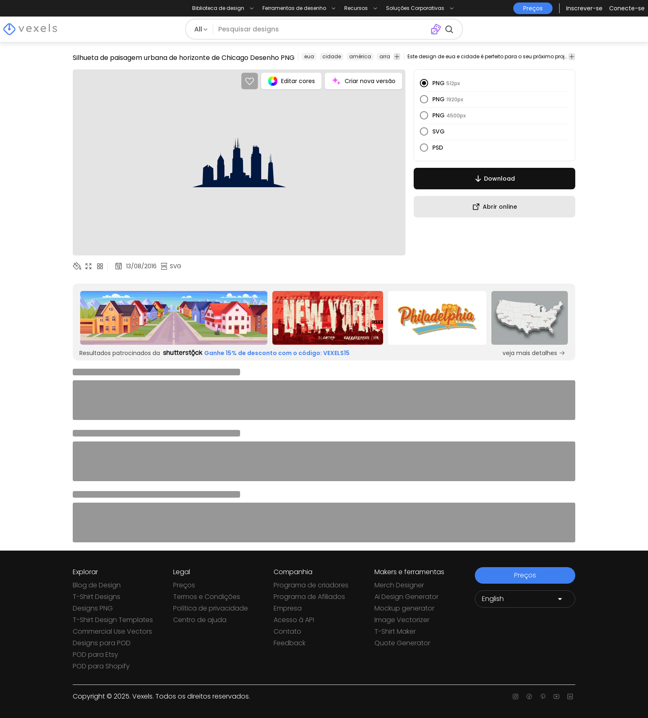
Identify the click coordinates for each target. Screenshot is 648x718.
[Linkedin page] (570, 696)
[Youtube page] (556, 696)
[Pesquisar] (321, 29)
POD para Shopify (101, 666)
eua (309, 56)
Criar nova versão (363, 81)
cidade (331, 56)
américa (360, 56)
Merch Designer (399, 585)
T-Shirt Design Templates (113, 620)
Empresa (288, 608)
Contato (287, 631)
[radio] (424, 83)
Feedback (289, 643)
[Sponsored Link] (173, 318)
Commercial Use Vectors (112, 631)
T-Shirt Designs (96, 596)
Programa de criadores (311, 585)
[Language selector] (525, 599)
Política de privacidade (210, 608)
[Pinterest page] (543, 696)
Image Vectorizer (401, 620)
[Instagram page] (515, 696)
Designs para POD (102, 643)
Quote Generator (402, 643)
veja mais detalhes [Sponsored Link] (534, 353)
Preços (184, 585)
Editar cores (291, 81)
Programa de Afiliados (309, 596)
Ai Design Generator (406, 596)
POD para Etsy (95, 654)
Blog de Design (97, 585)
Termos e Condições (206, 596)
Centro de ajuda (199, 620)
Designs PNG (93, 608)
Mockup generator (404, 608)
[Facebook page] (529, 696)
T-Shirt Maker (395, 631)
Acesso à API (294, 620)
